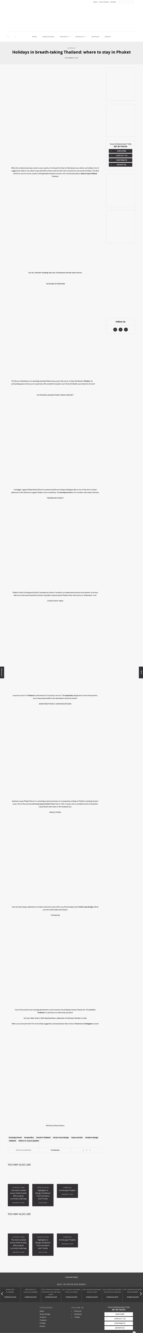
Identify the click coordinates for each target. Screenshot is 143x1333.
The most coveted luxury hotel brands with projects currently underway (18, 1194)
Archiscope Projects (67, 1190)
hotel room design (61, 1137)
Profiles (95, 36)
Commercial (67, 1187)
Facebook (77, 1314)
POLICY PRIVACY (104, 2)
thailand (12, 1141)
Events (108, 36)
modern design (91, 1137)
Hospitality (71, 48)
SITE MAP (113, 2)
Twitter (76, 1317)
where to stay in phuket (29, 1141)
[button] (140, 1293)
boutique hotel (15, 1137)
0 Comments (55, 1150)
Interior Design (43, 1187)
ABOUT (95, 2)
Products (79, 36)
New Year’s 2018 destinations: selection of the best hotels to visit (59, 1018)
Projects (64, 36)
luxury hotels (77, 1137)
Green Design (48, 36)
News (34, 36)
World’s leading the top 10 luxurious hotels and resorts (58, 272)
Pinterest (78, 1024)
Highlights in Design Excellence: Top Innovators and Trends (42, 1194)
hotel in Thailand (43, 1137)
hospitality (29, 1137)
